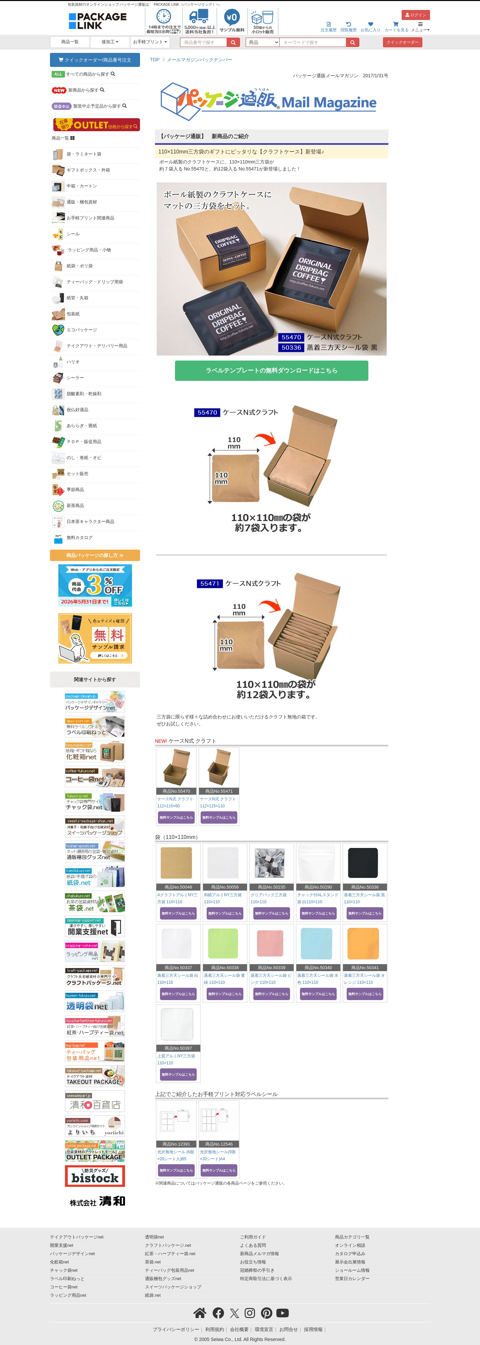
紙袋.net (153, 1295)
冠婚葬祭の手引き (257, 1270)
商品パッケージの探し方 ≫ (95, 555)
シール (66, 234)
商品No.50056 (225, 887)
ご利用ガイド (253, 1237)
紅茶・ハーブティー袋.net (170, 1253)
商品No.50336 (365, 887)
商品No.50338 (225, 967)
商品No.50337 (178, 967)
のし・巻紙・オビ (76, 458)
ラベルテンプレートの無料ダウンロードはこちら (272, 370)
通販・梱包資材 (74, 202)
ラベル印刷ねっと (67, 1278)
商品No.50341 (365, 967)
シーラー (68, 378)
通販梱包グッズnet (163, 1278)
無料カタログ (72, 538)
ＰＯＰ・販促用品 (76, 442)
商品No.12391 (176, 1144)
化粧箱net (59, 1262)
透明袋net (154, 1237)
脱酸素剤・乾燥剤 (76, 394)
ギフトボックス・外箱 (81, 170)
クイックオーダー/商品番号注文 (95, 60)
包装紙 (66, 314)
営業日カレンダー (352, 1278)
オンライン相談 (350, 1245)
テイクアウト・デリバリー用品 (89, 346)
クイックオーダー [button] (403, 42)
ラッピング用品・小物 (81, 250)
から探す (83, 74)
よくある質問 (253, 1245)
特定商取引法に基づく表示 (266, 1278)
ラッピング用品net (68, 1295)
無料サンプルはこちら (176, 817)
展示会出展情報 (350, 1262)
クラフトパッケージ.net (168, 1245)
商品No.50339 (271, 967)
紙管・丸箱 (70, 298)
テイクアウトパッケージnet (77, 1237)
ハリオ (66, 362)
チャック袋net (64, 1270)
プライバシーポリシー (176, 1329)
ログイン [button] (415, 15)
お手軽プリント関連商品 (83, 218)
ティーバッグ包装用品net (169, 1270)
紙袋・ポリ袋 (72, 266)
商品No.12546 (219, 1144)
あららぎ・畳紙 (74, 426)
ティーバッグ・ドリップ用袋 (87, 282)
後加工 (110, 42)
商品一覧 (70, 42)
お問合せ (288, 1329)
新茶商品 (68, 506)
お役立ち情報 (253, 1262)
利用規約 (214, 1329)
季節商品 (68, 490)
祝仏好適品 (70, 410)
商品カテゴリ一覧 (352, 1237)
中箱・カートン (74, 186)
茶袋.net (153, 1262)
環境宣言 (264, 1329)
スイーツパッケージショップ (173, 1287)
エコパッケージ (74, 330)
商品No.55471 (219, 791)
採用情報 (313, 1329)
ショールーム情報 (352, 1270)
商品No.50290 (318, 887)
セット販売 (70, 474)
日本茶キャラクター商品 (83, 522)
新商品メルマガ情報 (259, 1253)
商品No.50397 (178, 1048)
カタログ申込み (350, 1253)
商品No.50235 (271, 887)
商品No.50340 (318, 967)
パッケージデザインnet (72, 1253)
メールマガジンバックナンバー (199, 59)
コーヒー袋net (64, 1287)
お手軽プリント (150, 42)
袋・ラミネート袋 (76, 154)
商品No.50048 (178, 887)
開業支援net (61, 1245)
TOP (155, 59)
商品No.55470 (176, 791)
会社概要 (239, 1329)
